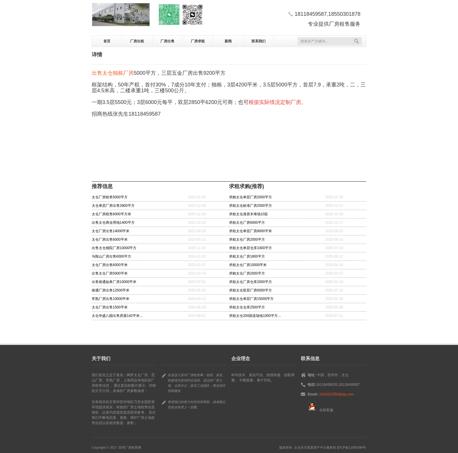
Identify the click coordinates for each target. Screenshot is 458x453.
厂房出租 (137, 41)
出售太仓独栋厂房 (113, 73)
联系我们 (258, 41)
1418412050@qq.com (336, 394)
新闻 (228, 41)
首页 (106, 41)
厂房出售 (167, 41)
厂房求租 (198, 41)
